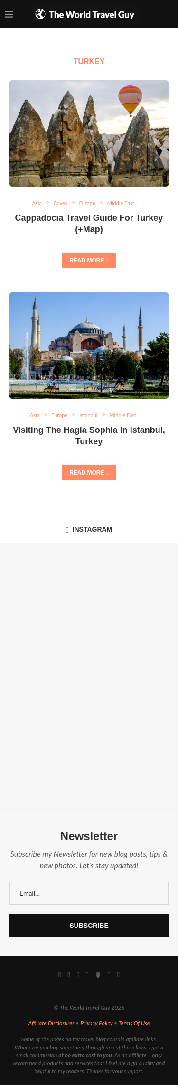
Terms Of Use (134, 1023)
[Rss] (118, 975)
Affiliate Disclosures (51, 1023)
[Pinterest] (87, 975)
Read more (89, 260)
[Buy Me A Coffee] (98, 975)
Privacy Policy (96, 1023)
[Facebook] (59, 975)
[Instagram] (68, 975)
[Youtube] (78, 975)
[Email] (109, 975)
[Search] (168, 14)
